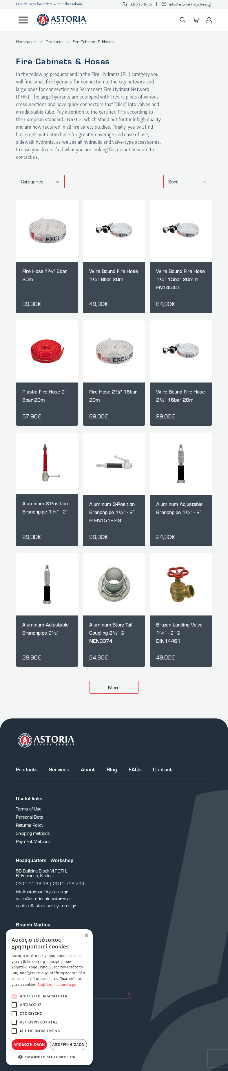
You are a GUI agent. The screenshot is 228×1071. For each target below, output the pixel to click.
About (88, 769)
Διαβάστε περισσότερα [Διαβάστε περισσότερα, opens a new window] (57, 984)
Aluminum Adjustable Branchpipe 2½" (45, 628)
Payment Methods (33, 841)
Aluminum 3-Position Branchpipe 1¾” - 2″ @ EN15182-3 (112, 512)
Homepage (26, 41)
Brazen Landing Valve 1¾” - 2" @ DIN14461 (179, 632)
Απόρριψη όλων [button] (68, 1044)
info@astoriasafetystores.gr (190, 4)
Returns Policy (29, 825)
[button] (49, 1056)
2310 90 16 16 (141, 4)
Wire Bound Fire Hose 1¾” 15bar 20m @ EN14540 (180, 279)
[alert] (49, 997)
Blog (112, 769)
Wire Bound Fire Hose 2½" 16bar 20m (180, 395)
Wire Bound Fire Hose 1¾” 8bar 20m (113, 275)
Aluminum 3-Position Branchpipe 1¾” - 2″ (45, 507)
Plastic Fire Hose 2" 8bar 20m (44, 395)
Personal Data (29, 817)
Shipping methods (33, 833)
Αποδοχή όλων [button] (29, 1044)
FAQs (135, 769)
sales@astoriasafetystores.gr (43, 898)
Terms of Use (28, 809)
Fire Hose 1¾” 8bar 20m (44, 275)
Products (55, 41)
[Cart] (196, 20)
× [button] (86, 935)
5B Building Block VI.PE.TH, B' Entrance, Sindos (41, 873)
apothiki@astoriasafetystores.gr (46, 905)
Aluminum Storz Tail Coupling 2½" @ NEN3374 (110, 632)
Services (59, 769)
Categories (40, 181)
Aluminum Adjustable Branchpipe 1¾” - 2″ (179, 508)
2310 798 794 (68, 883)
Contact (162, 769)
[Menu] (23, 20)
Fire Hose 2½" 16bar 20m (113, 395)
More (114, 687)
